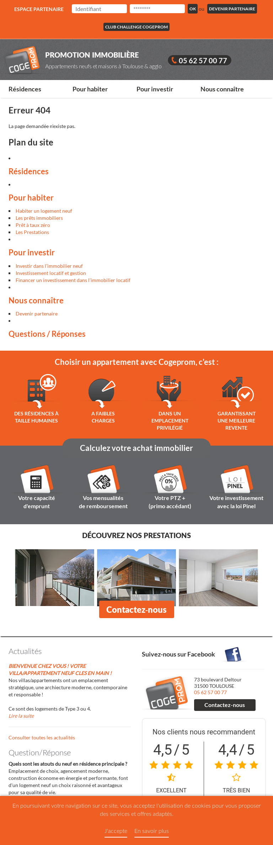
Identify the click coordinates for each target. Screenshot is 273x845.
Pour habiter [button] (90, 89)
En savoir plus (151, 830)
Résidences (29, 171)
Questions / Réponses (47, 334)
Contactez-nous (136, 609)
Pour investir (32, 252)
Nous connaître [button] (222, 89)
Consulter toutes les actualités (42, 737)
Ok (192, 8)
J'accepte (116, 830)
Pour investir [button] (154, 89)
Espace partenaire (39, 9)
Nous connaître (36, 300)
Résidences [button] (25, 89)
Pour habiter (31, 197)
